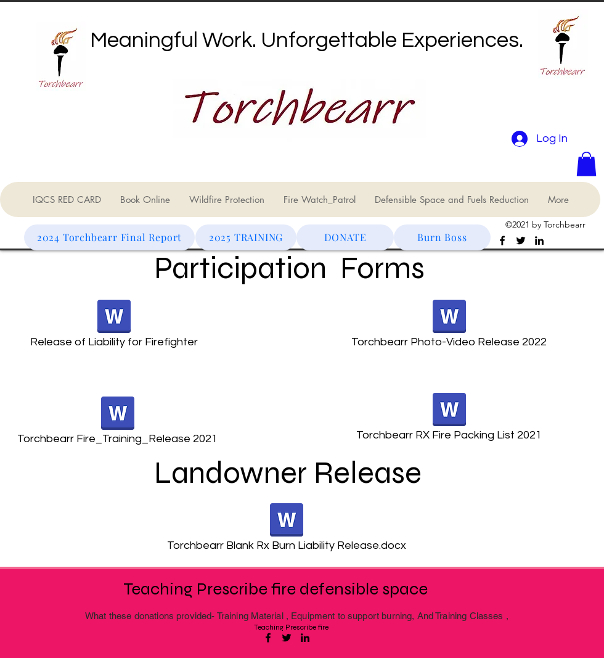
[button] (586, 164)
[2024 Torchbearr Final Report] (109, 237)
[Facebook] (502, 240)
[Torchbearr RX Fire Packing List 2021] (449, 420)
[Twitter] (521, 240)
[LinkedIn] (539, 240)
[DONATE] (345, 237)
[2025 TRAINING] (245, 237)
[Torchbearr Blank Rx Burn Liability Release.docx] (286, 531)
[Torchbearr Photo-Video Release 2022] (449, 327)
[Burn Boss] (442, 237)
